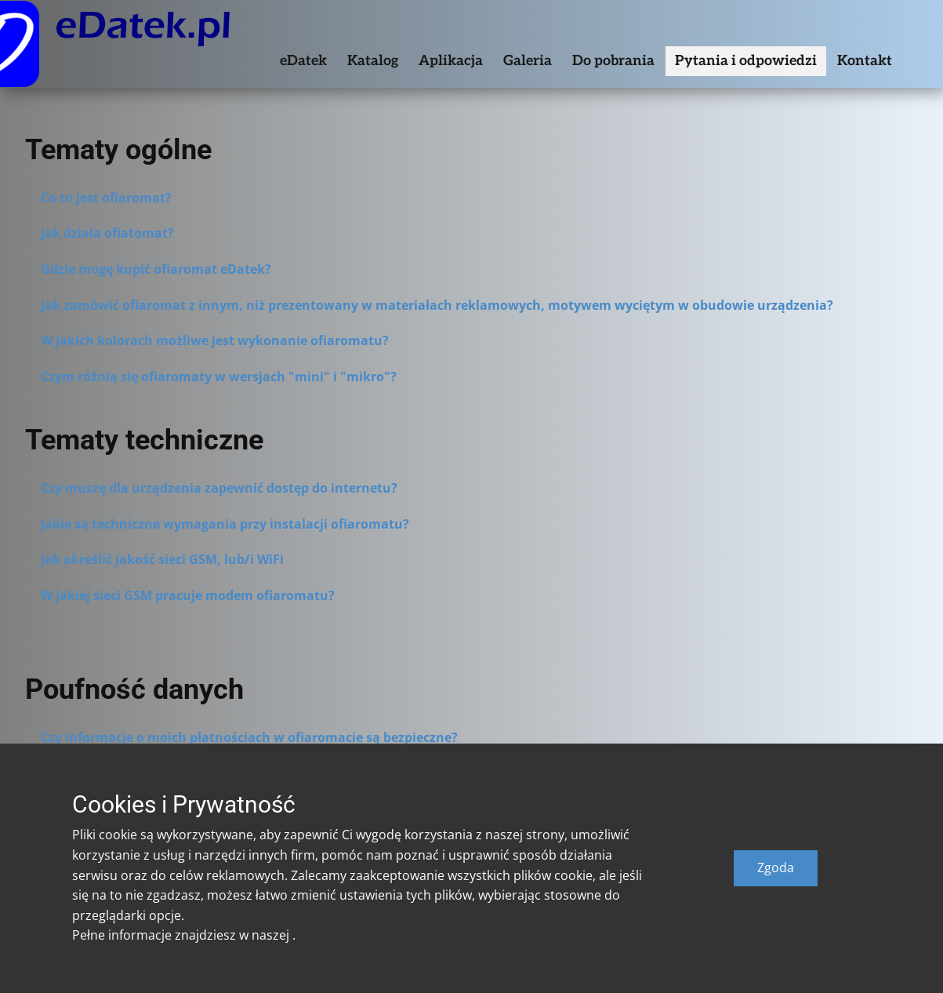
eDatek (303, 61)
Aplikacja (451, 61)
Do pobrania (613, 61)
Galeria (527, 61)
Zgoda (775, 867)
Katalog (372, 61)
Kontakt (864, 61)
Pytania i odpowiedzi (746, 61)
